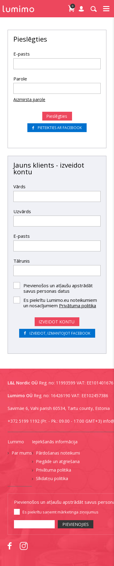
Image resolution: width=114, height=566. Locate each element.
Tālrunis (21, 261)
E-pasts (21, 54)
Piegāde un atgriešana (58, 461)
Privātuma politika (77, 305)
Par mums (22, 453)
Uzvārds (22, 211)
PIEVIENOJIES (75, 524)
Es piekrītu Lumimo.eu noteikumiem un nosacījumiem (60, 302)
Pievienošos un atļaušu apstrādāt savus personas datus (58, 288)
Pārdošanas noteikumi (58, 453)
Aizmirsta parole (29, 99)
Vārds (19, 186)
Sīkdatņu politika (52, 478)
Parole (20, 79)
